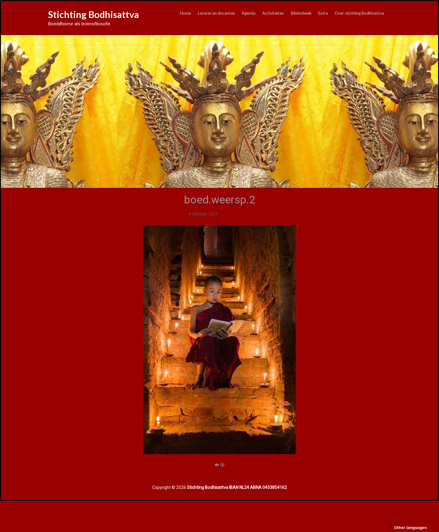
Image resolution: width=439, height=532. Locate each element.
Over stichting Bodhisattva (359, 13)
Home (185, 13)
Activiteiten (273, 13)
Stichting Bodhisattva (93, 14)
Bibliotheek (301, 13)
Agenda (248, 13)
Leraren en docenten (216, 13)
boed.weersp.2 (233, 214)
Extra (323, 13)
